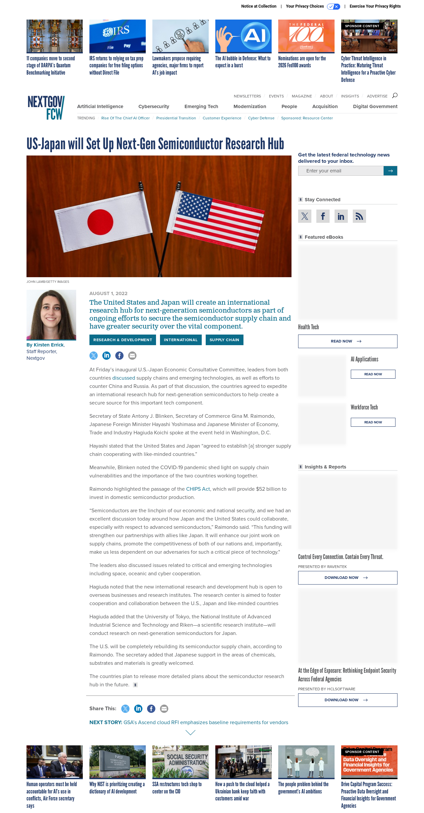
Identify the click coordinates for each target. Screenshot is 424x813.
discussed (123, 378)
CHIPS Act (197, 489)
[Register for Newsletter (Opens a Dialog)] (390, 170)
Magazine (302, 96)
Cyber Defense (261, 118)
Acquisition (325, 106)
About (326, 96)
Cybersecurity (153, 106)
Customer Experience (222, 118)
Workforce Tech (364, 407)
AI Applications (364, 359)
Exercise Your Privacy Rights (375, 6)
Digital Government (375, 106)
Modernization (250, 106)
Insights (350, 96)
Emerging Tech (201, 106)
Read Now (348, 341)
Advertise (377, 96)
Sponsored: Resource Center (307, 118)
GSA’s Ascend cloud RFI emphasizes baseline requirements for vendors (206, 722)
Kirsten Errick (49, 344)
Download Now (348, 578)
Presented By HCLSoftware (326, 689)
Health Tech (308, 327)
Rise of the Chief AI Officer (125, 118)
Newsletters (247, 96)
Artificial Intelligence (100, 106)
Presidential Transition (176, 118)
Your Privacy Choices (313, 7)
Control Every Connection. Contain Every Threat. (340, 557)
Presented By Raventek (322, 567)
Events (276, 96)
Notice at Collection (258, 6)
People (289, 106)
